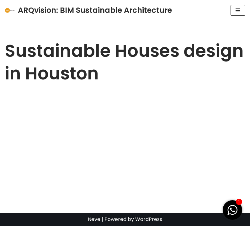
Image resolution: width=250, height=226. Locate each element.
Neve (94, 219)
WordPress (148, 219)
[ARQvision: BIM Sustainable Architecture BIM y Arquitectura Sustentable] (88, 10)
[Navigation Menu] (238, 10)
